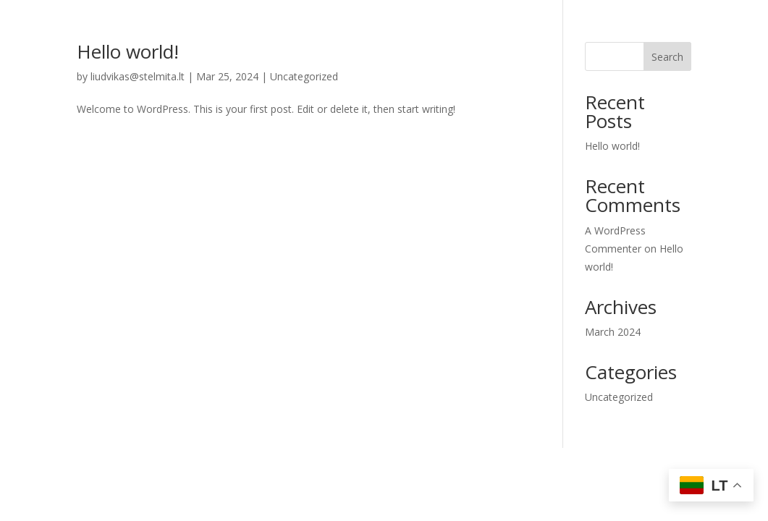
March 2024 (613, 332)
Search (667, 57)
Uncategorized (304, 76)
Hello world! (128, 51)
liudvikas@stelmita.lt (137, 76)
